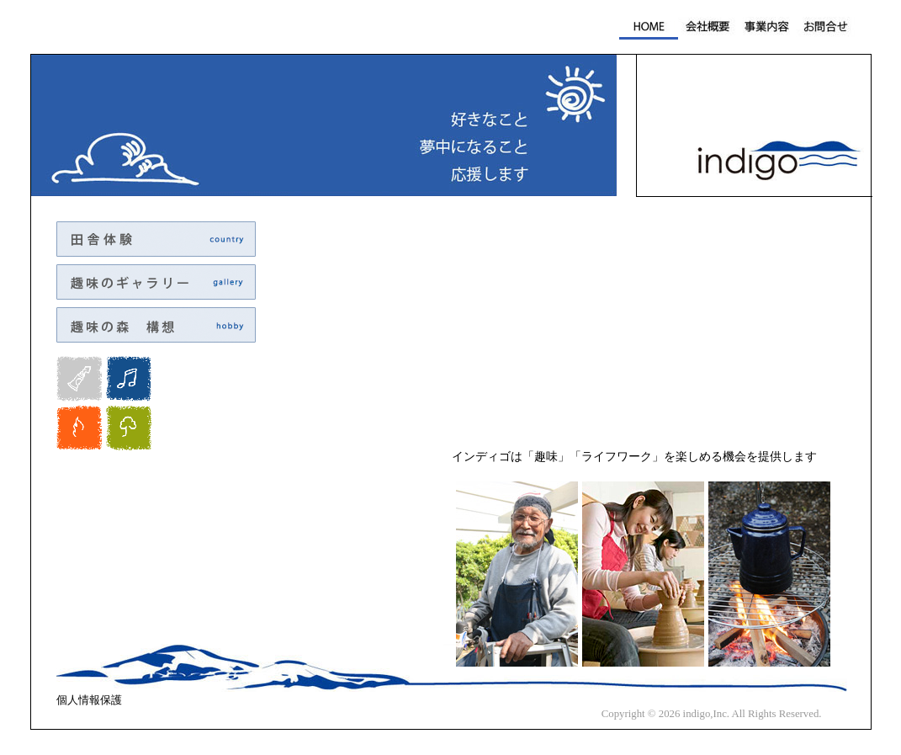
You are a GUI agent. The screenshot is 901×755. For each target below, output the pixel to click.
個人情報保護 (89, 700)
